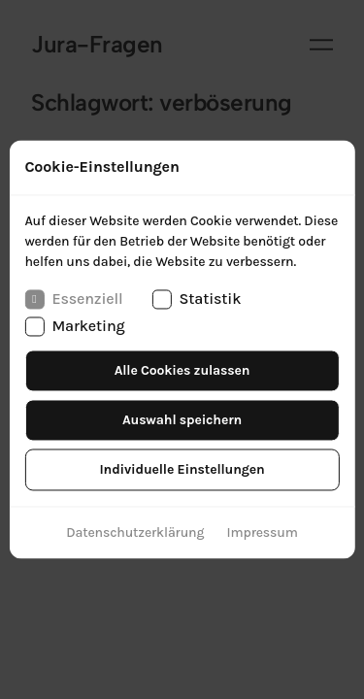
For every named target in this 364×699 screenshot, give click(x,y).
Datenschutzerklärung (135, 533)
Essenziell (73, 299)
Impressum (262, 533)
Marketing (74, 327)
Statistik (196, 299)
